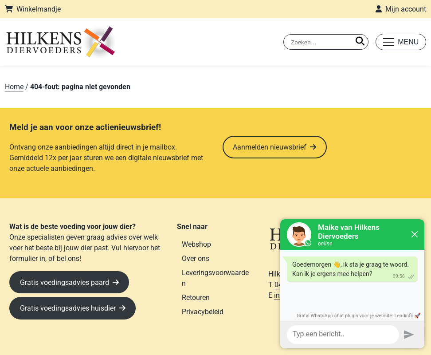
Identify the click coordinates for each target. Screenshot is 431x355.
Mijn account (405, 9)
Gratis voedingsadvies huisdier (68, 308)
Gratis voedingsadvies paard (64, 282)
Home (14, 87)
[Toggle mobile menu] (401, 42)
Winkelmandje (38, 9)
